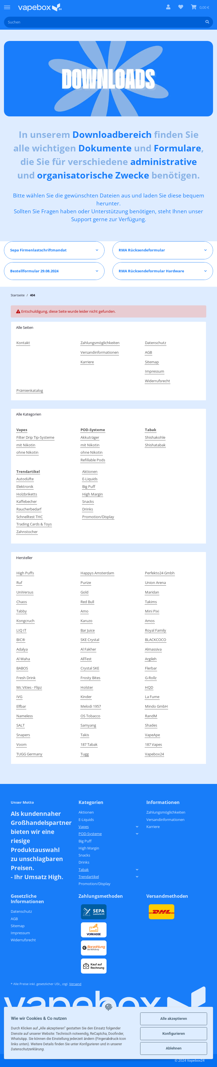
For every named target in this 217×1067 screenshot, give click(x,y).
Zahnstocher (27, 531)
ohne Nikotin (27, 452)
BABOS (22, 668)
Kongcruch (25, 620)
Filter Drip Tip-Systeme (35, 437)
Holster (87, 687)
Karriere (87, 361)
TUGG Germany (29, 754)
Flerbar (151, 668)
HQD (149, 687)
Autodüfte (25, 478)
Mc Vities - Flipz (29, 687)
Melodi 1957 (91, 706)
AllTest (86, 658)
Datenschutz (155, 342)
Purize (86, 582)
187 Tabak (89, 744)
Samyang (88, 725)
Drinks (87, 509)
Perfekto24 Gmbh (160, 572)
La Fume (152, 696)
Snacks (88, 501)
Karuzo (86, 620)
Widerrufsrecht (157, 380)
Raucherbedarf (28, 509)
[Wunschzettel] (180, 7)
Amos (150, 620)
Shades (151, 725)
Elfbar (21, 706)
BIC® (20, 639)
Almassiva (153, 649)
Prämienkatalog (29, 390)
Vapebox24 (154, 754)
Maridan (152, 592)
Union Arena (155, 582)
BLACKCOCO (155, 639)
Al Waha (23, 658)
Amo (84, 611)
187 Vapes (153, 744)
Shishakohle (155, 437)
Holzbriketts (26, 494)
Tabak (84, 869)
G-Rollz (151, 677)
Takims (151, 601)
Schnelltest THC (29, 516)
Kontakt (23, 342)
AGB (148, 352)
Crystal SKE (90, 668)
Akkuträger (90, 437)
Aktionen (89, 471)
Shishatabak (155, 444)
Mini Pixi (152, 611)
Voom (21, 744)
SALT (20, 725)
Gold (84, 592)
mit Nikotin (25, 444)
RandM (151, 715)
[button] (168, 7)
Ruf (19, 582)
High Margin (92, 494)
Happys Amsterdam (97, 572)
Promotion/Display (98, 516)
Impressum (154, 371)
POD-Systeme (90, 833)
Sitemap (152, 361)
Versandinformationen (100, 352)
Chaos (21, 601)
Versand (75, 984)
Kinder (86, 696)
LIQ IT (21, 630)
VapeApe (152, 734)
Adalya (22, 649)
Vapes (84, 826)
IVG (19, 696)
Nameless (24, 715)
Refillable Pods (93, 459)
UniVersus (24, 592)
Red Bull (87, 601)
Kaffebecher (26, 501)
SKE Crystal (90, 639)
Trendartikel (89, 876)
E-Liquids (89, 478)
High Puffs (25, 572)
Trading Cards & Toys (34, 524)
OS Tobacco (90, 715)
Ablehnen (173, 1048)
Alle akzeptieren (172, 1018)
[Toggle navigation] (7, 5)
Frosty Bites (90, 677)
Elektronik (24, 486)
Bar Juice (88, 630)
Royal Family (155, 630)
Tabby (21, 611)
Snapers (23, 734)
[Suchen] (103, 22)
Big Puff (88, 486)
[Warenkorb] (200, 7)
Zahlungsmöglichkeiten (100, 342)
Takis (85, 734)
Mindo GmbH (156, 706)
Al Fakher (88, 649)
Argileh (151, 658)
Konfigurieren (172, 1033)
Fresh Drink (26, 677)
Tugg (85, 754)
